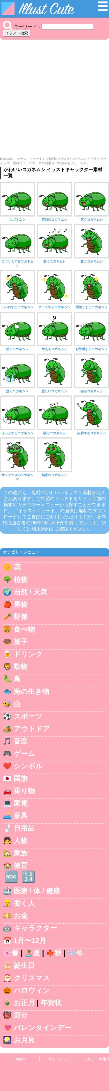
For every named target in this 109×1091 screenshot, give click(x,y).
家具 (21, 816)
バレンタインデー (43, 1027)
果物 (21, 604)
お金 (21, 916)
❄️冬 (75, 953)
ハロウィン (32, 990)
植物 (21, 579)
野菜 (21, 617)
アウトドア (32, 729)
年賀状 (51, 1003)
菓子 (21, 642)
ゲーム (24, 753)
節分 (21, 1015)
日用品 (24, 828)
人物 (21, 840)
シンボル (28, 766)
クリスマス (32, 978)
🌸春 (11, 953)
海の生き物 (31, 691)
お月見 (24, 1040)
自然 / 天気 (30, 592)
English (20, 1059)
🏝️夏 (32, 953)
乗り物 (24, 791)
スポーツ (28, 716)
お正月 (24, 1003)
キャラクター (35, 928)
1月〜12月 (30, 940)
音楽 (21, 741)
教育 (21, 865)
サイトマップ (59, 1059)
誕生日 (24, 965)
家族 (21, 853)
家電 (21, 803)
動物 (21, 666)
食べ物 (24, 629)
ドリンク (28, 654)
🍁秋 (54, 953)
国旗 (21, 778)
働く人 (24, 903)
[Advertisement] (54, 99)
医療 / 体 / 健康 (37, 891)
